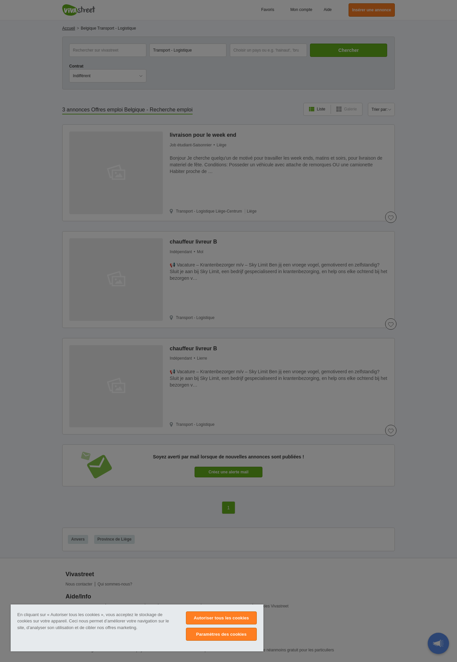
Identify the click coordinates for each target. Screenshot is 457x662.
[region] (137, 627)
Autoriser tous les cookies (221, 617)
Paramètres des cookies (221, 634)
